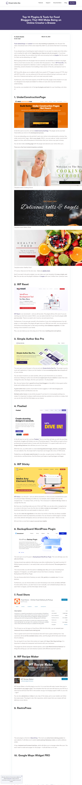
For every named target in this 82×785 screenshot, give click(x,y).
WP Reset (17, 314)
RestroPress (34, 738)
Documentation (57, 2)
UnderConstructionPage (41, 130)
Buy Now (72, 3)
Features (40, 2)
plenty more (46, 271)
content (30, 43)
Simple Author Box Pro (49, 368)
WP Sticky (17, 496)
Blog (65, 2)
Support (48, 2)
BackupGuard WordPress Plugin (42, 557)
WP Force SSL (60, 62)
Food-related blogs (19, 43)
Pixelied (36, 439)
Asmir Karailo (20, 36)
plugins (57, 55)
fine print (10, 778)
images (42, 276)
